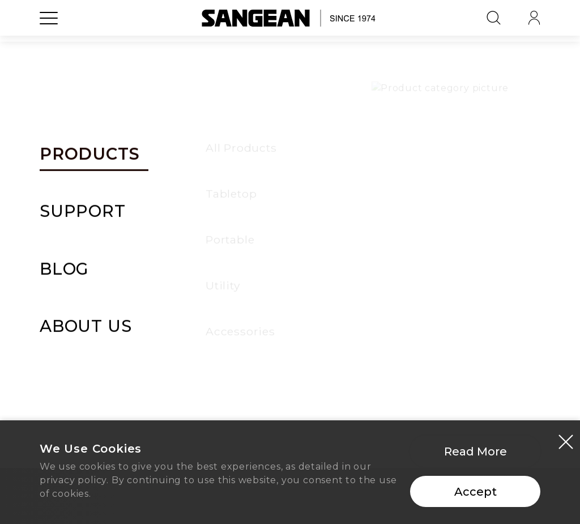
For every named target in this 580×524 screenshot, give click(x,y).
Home (290, 378)
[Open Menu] (49, 42)
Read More (475, 455)
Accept (475, 495)
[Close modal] (566, 445)
